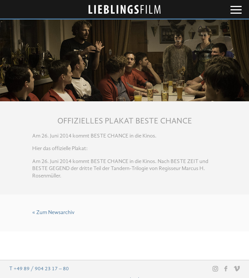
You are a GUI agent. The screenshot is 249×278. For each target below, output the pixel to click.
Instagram (215, 268)
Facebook (226, 268)
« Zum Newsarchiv (53, 213)
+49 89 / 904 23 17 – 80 (41, 268)
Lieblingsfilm (125, 9)
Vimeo (237, 268)
